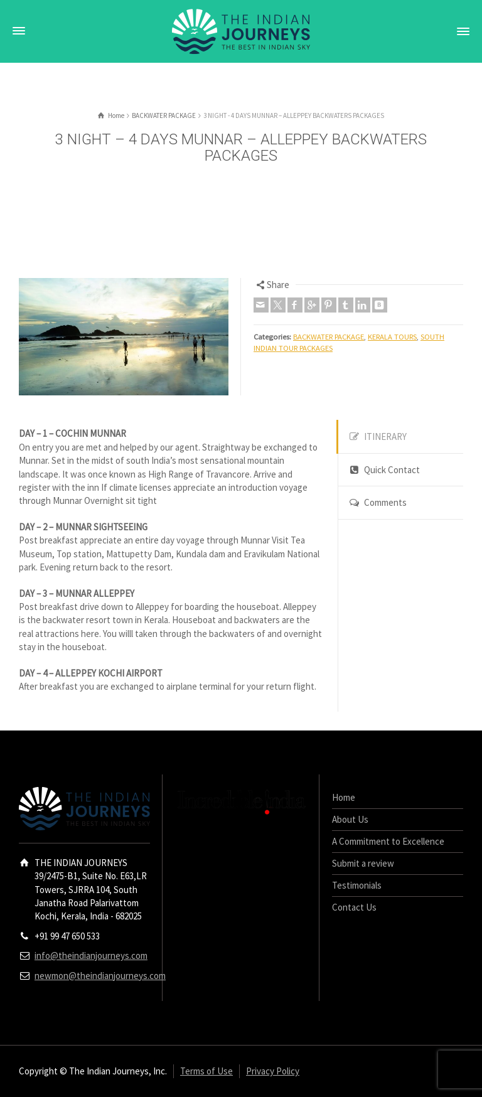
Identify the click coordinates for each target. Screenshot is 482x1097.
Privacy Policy (272, 1071)
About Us (350, 819)
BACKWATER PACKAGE (328, 336)
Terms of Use (206, 1071)
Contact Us (354, 907)
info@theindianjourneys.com (91, 955)
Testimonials (357, 885)
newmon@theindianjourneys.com (100, 976)
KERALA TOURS (392, 336)
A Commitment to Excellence (388, 841)
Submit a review (363, 863)
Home (343, 797)
